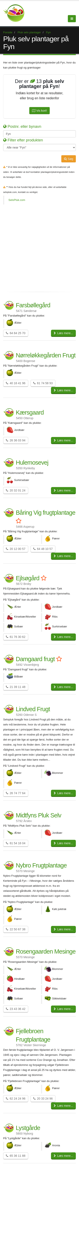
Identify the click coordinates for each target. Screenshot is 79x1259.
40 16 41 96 (15, 383)
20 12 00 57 (15, 549)
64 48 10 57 (43, 549)
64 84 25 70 (15, 333)
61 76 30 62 (15, 637)
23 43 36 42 (15, 1009)
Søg (68, 158)
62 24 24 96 (15, 1098)
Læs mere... (63, 333)
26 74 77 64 (15, 793)
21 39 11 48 (15, 687)
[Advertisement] (39, 248)
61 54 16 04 (15, 843)
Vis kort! (39, 110)
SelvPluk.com (16, 200)
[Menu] (72, 18)
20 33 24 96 (43, 1098)
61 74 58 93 (43, 383)
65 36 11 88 (15, 1155)
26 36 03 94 (15, 440)
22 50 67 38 (15, 929)
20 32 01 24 (15, 490)
